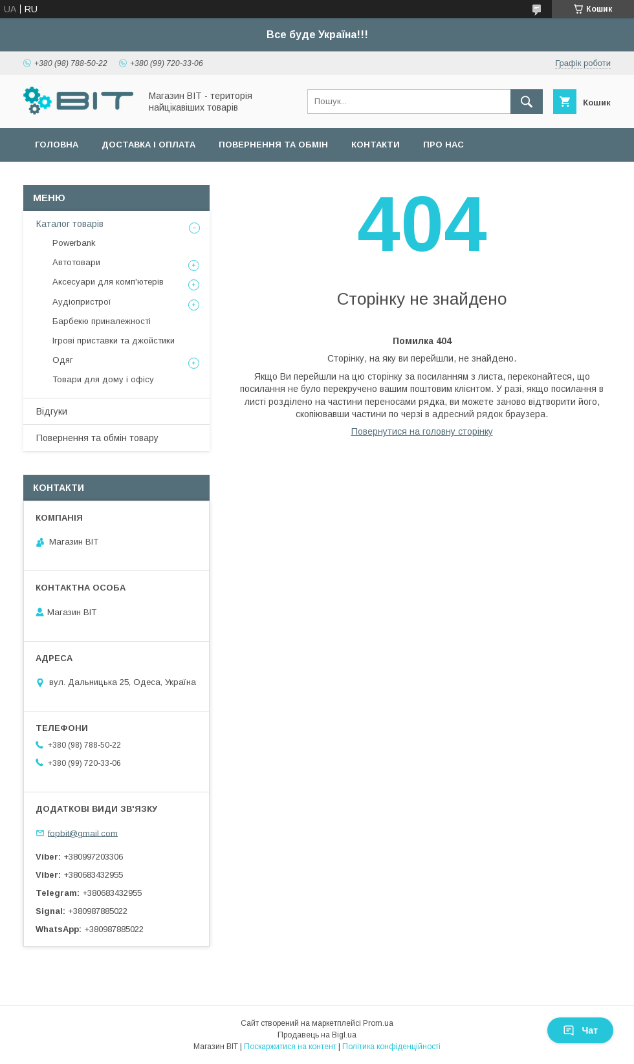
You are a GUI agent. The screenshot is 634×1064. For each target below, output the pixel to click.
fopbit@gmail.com (83, 833)
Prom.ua (378, 1023)
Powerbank (74, 243)
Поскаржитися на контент (290, 1046)
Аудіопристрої (81, 302)
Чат (580, 1030)
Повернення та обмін (273, 144)
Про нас (443, 144)
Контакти (375, 144)
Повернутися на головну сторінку (422, 431)
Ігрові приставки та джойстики (113, 340)
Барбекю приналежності (101, 321)
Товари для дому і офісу (103, 379)
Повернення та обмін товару (97, 438)
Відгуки (51, 411)
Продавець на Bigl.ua (317, 1034)
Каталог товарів (70, 224)
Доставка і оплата (148, 144)
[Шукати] (526, 101)
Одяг (62, 360)
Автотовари (76, 262)
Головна (56, 144)
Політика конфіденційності (391, 1046)
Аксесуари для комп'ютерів (108, 282)
